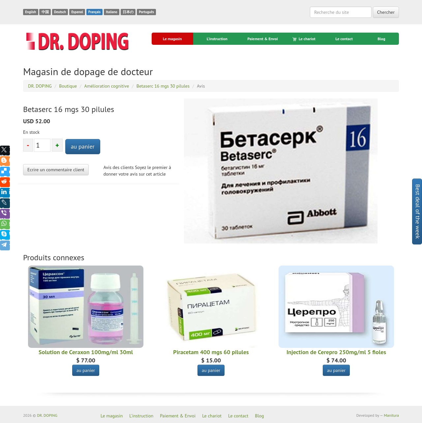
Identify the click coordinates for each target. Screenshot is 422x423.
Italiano (111, 12)
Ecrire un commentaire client (55, 170)
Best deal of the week (418, 211)
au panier (83, 146)
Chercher (386, 12)
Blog (381, 38)
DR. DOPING (47, 415)
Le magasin (172, 38)
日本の (128, 12)
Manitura (391, 415)
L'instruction (217, 38)
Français (94, 12)
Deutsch (60, 12)
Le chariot (304, 39)
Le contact (343, 38)
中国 (45, 12)
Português (146, 12)
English (30, 12)
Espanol (77, 12)
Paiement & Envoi (262, 38)
